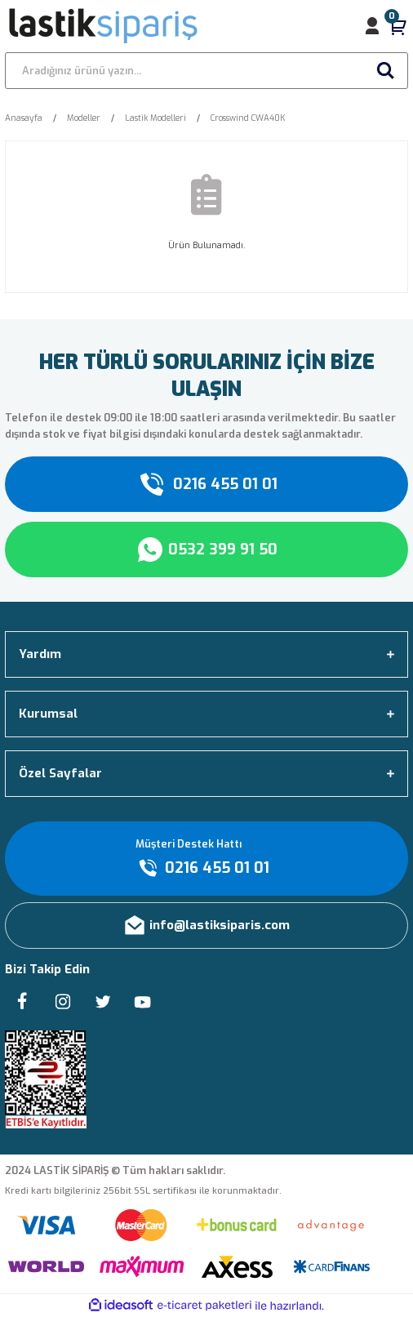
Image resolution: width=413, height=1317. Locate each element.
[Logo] (104, 26)
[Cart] (398, 26)
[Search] (206, 70)
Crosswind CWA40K (248, 118)
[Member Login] (372, 26)
